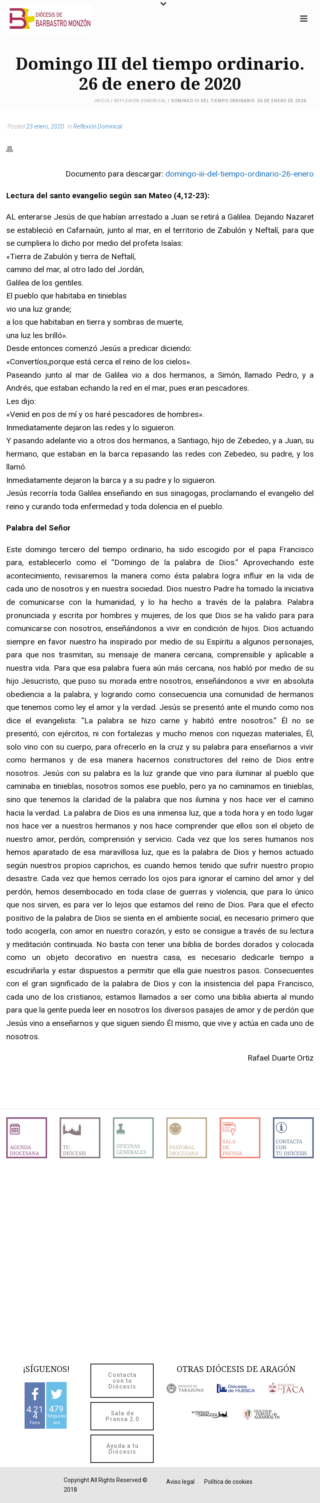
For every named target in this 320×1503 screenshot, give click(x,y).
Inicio (102, 101)
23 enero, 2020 (45, 126)
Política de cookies (228, 1482)
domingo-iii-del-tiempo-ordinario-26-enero (239, 174)
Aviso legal (180, 1482)
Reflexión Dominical (140, 101)
